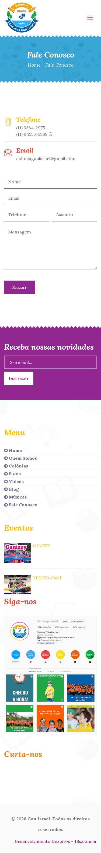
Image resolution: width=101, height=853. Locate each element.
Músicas (15, 497)
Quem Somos (20, 458)
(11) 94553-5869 (34, 134)
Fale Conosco (20, 504)
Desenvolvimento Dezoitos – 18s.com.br (56, 841)
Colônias (16, 466)
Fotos (12, 473)
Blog (11, 489)
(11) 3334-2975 (30, 127)
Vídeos (14, 481)
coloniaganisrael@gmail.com (45, 158)
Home (34, 65)
